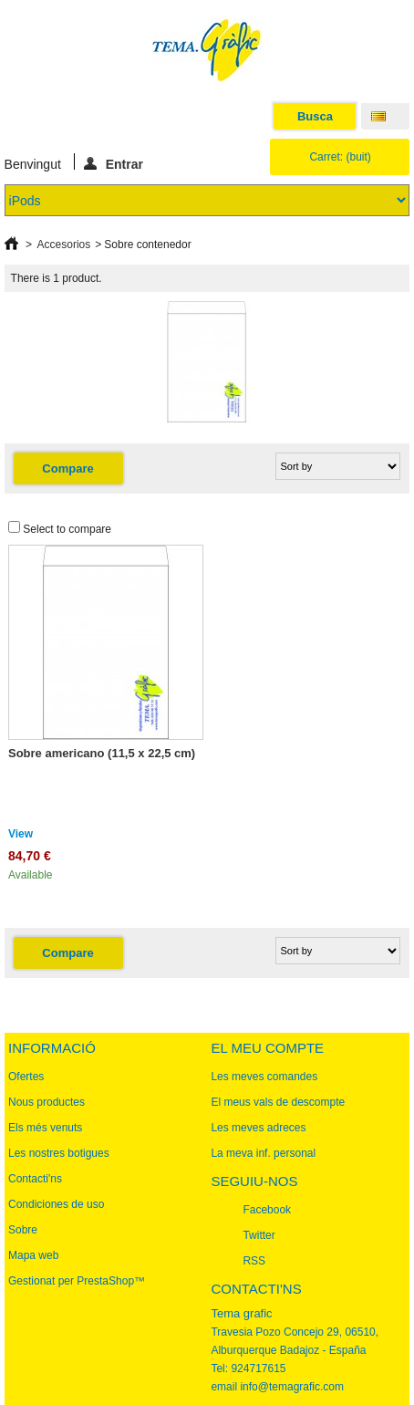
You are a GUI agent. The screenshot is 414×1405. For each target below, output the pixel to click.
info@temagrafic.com (292, 1386)
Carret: (339, 157)
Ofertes (26, 1076)
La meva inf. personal (263, 1153)
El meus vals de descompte (278, 1102)
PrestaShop (105, 1281)
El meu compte (267, 1048)
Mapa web (33, 1255)
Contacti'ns (35, 1178)
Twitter (258, 1235)
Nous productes (46, 1102)
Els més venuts (45, 1127)
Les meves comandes (264, 1076)
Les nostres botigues (58, 1153)
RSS (254, 1260)
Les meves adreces (258, 1127)
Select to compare (67, 529)
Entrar (113, 163)
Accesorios (64, 244)
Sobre (22, 1229)
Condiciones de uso (56, 1204)
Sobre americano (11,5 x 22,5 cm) (101, 753)
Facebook (267, 1209)
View (20, 833)
